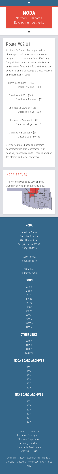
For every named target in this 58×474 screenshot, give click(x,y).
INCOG (29, 307)
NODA (29, 13)
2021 (29, 367)
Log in (43, 461)
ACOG (29, 287)
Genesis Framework (16, 461)
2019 (29, 375)
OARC (29, 341)
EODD (29, 299)
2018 (29, 379)
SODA (29, 319)
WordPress (33, 461)
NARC (29, 349)
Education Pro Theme (37, 457)
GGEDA (29, 303)
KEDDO (29, 311)
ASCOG (29, 291)
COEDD (29, 295)
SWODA (29, 323)
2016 (29, 387)
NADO (29, 345)
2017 (29, 383)
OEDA (29, 315)
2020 (29, 371)
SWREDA (29, 353)
